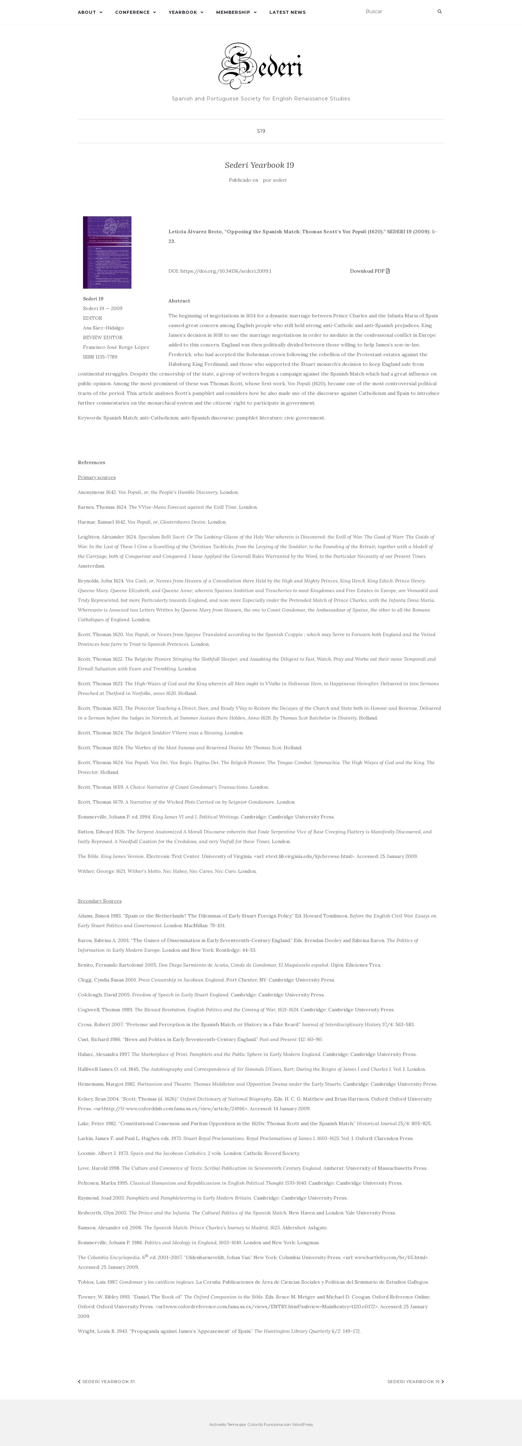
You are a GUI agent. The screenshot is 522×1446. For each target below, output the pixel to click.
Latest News (287, 12)
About (87, 12)
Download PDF (370, 271)
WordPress (302, 1424)
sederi (279, 180)
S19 (261, 131)
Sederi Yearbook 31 (106, 1381)
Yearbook (183, 12)
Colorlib (255, 1424)
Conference (132, 12)
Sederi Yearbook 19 (416, 1381)
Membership (233, 12)
